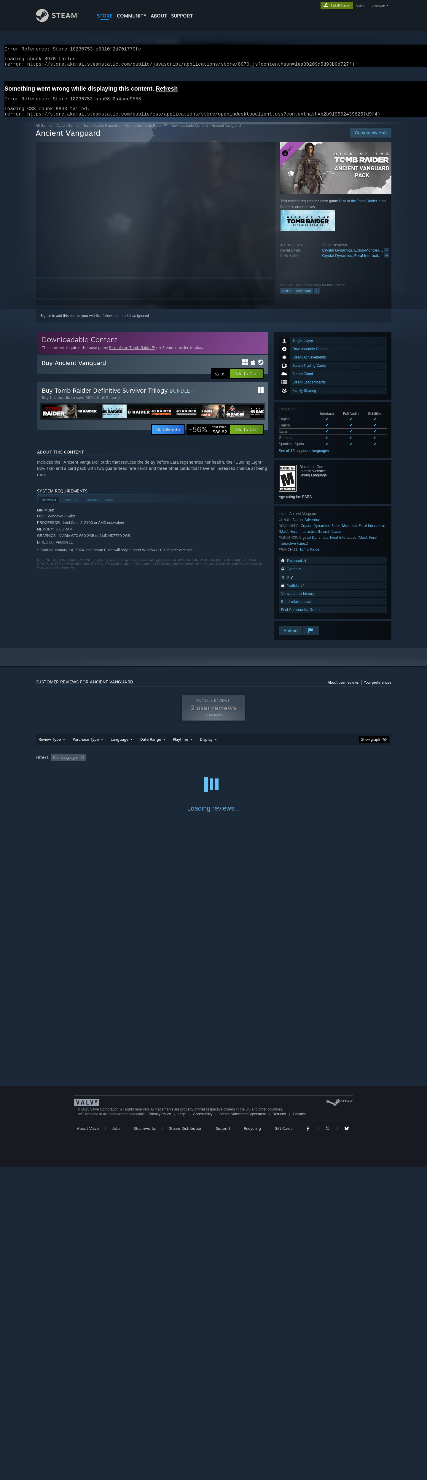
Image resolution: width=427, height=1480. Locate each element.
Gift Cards (283, 1441)
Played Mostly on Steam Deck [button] (214, 765)
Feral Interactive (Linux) (309, 538)
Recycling (252, 1441)
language (378, 5)
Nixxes (336, 538)
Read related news (296, 608)
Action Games (67, 132)
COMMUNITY (131, 16)
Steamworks (145, 1441)
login (360, 5)
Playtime (180, 746)
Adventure (303, 298)
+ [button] (317, 298)
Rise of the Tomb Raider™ (146, 132)
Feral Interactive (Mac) (373, 262)
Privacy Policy (160, 1427)
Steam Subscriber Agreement (242, 1427)
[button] (246, 381)
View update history (297, 600)
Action (286, 298)
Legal (182, 1427)
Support (223, 1441)
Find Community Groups (301, 617)
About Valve (88, 1441)
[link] (208, 436)
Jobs (116, 1441)
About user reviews (343, 689)
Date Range (150, 746)
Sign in (45, 323)
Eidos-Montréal (367, 257)
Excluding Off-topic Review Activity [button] (125, 765)
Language (119, 746)
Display (206, 746)
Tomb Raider (310, 556)
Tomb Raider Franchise (102, 132)
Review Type (50, 746)
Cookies (299, 1427)
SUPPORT (182, 16)
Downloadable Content (189, 132)
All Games (44, 132)
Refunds (279, 1427)
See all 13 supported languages (304, 458)
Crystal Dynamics (337, 257)
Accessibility (202, 1427)
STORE (105, 16)
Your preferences (377, 689)
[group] (213, 765)
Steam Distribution (186, 1441)
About (159, 16)
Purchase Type (86, 746)
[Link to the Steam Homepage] (62, 20)
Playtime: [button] (171, 765)
